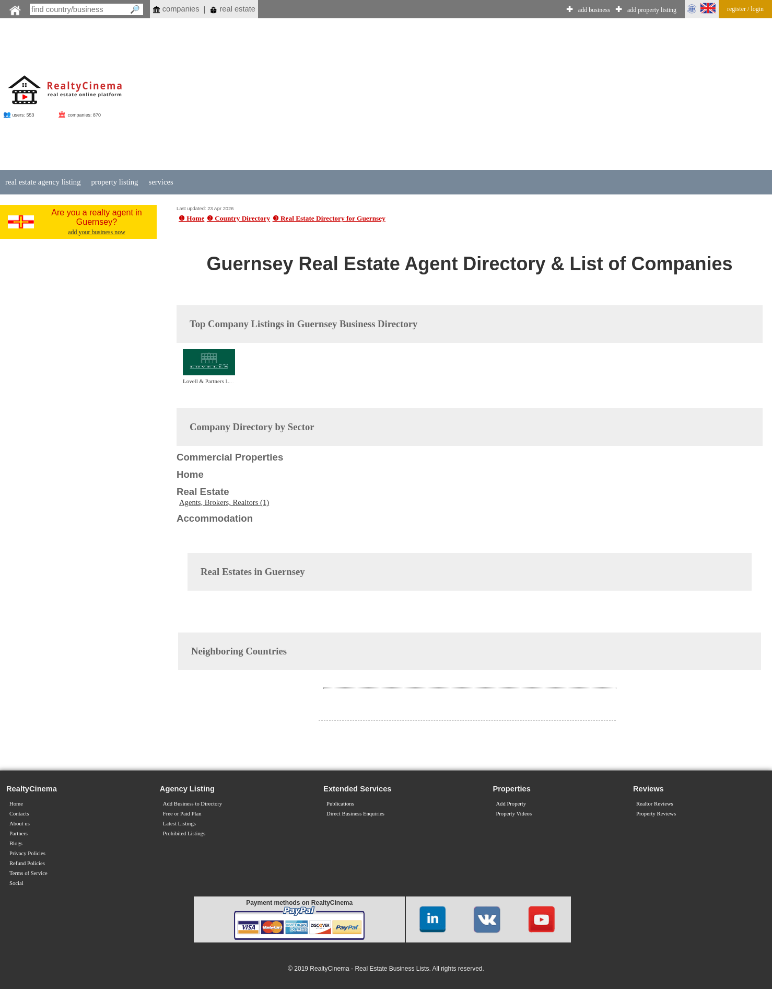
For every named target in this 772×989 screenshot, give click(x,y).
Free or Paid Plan (182, 813)
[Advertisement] (469, 95)
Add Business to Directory (192, 804)
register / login (745, 9)
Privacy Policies (27, 853)
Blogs (15, 843)
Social (16, 883)
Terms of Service (28, 873)
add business (594, 10)
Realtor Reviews (654, 804)
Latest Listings (179, 823)
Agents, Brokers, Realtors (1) (224, 502)
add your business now (96, 232)
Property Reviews (656, 813)
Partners (18, 833)
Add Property (511, 804)
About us (19, 823)
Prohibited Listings (184, 833)
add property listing (651, 10)
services (160, 182)
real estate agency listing (42, 182)
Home (16, 804)
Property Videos (514, 813)
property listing (114, 182)
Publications (340, 804)
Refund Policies (27, 863)
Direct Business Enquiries (355, 813)
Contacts (19, 813)
